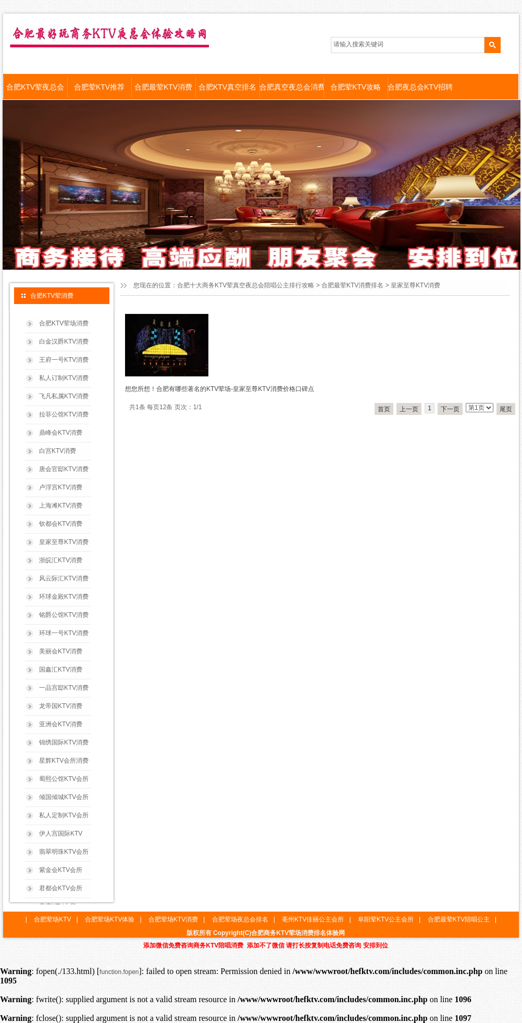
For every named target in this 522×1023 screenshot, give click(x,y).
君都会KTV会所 (60, 888)
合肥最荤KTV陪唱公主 (459, 919)
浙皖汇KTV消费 (60, 560)
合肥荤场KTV (52, 919)
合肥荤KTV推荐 (99, 87)
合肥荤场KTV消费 (173, 919)
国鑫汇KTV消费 (60, 669)
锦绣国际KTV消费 (64, 742)
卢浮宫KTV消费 (60, 487)
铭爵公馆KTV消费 (64, 614)
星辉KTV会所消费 (64, 760)
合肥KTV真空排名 (227, 87)
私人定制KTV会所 (64, 815)
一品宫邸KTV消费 (64, 687)
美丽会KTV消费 (60, 651)
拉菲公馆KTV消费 (64, 414)
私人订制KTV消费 (64, 378)
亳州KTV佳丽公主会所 (313, 919)
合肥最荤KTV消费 (163, 87)
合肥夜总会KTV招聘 (420, 87)
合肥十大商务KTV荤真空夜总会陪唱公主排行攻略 (245, 285)
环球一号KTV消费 (64, 633)
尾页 (506, 409)
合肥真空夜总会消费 (291, 87)
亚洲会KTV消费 (60, 724)
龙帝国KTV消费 (60, 706)
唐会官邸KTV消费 (64, 469)
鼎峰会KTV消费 (60, 432)
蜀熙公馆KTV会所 (64, 778)
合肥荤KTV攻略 (355, 87)
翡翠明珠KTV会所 (64, 851)
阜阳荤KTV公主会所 (386, 919)
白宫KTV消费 (57, 450)
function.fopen (119, 972)
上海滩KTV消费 (60, 505)
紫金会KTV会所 (60, 870)
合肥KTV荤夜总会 (35, 87)
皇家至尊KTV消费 (64, 542)
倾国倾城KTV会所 (64, 797)
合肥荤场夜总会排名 (240, 919)
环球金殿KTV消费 (64, 596)
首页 (384, 409)
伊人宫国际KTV (60, 833)
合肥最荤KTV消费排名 (352, 285)
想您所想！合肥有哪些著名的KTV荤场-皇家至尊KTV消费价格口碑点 (219, 389)
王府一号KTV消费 (64, 359)
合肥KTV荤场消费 (64, 323)
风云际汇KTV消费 (64, 578)
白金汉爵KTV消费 (64, 341)
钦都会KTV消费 (60, 523)
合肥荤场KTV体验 (109, 919)
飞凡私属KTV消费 (64, 396)
